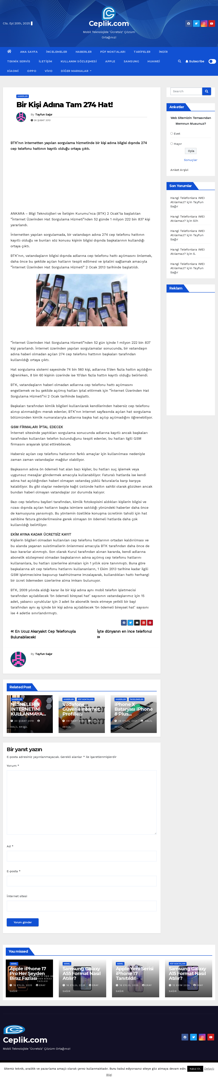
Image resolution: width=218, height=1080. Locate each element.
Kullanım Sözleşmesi (79, 61)
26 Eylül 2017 (127, 721)
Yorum (13, 766)
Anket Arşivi (179, 170)
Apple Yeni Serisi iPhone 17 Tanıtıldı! (135, 973)
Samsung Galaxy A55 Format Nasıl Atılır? (82, 973)
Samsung (131, 61)
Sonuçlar (190, 160)
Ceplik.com (109, 23)
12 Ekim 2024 (182, 985)
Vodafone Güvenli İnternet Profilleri (81, 709)
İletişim (45, 61)
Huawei (154, 61)
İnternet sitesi (17, 896)
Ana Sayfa (29, 52)
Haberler (84, 52)
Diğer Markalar (76, 71)
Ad (10, 846)
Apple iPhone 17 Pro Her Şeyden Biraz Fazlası (28, 973)
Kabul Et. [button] (195, 1068)
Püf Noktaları (112, 52)
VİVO (48, 71)
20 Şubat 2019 (24, 721)
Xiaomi (13, 71)
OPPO (31, 71)
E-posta (14, 871)
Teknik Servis (18, 61)
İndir (163, 52)
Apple (110, 61)
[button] (179, 61)
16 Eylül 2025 (23, 985)
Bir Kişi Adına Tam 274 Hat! (64, 104)
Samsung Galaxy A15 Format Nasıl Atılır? (187, 973)
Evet (177, 133)
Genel (14, 964)
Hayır (178, 144)
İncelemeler (56, 52)
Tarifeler (142, 52)
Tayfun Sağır (43, 114)
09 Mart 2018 (75, 721)
